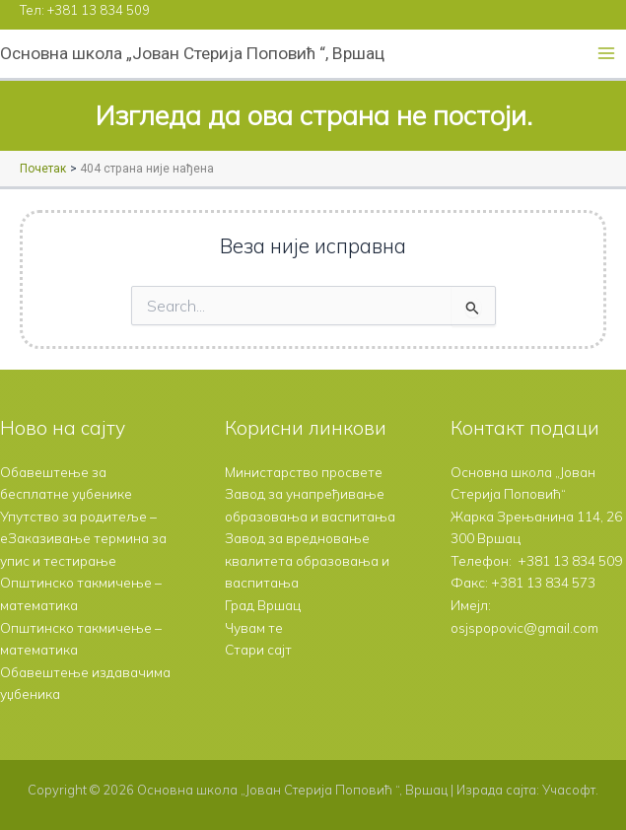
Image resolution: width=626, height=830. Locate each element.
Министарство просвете (304, 471)
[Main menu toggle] (607, 54)
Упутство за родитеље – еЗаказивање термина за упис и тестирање (83, 538)
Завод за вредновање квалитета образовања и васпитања (307, 559)
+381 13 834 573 (543, 582)
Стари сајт (258, 649)
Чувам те (254, 627)
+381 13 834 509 (98, 10)
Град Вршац (263, 604)
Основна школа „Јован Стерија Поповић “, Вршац (192, 53)
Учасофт (568, 789)
